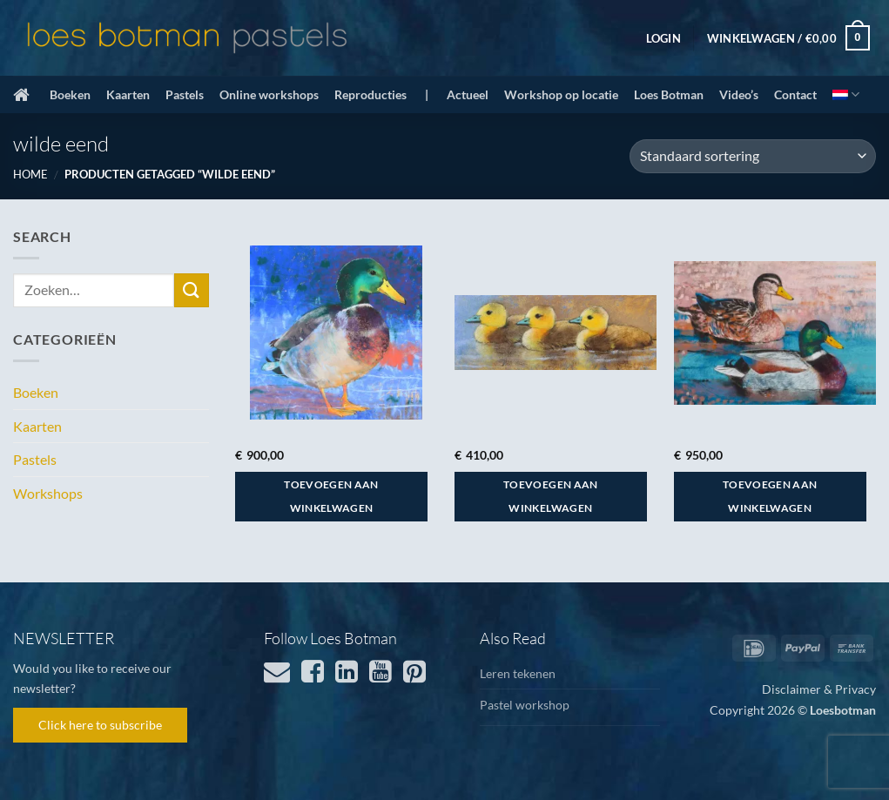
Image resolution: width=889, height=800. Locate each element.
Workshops (48, 493)
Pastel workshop (524, 704)
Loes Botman (669, 94)
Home (30, 174)
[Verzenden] (191, 290)
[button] (663, 38)
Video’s (738, 94)
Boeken (70, 94)
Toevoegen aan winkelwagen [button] (331, 496)
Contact (795, 94)
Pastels (184, 94)
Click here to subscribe (100, 724)
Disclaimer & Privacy (819, 689)
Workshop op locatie (561, 94)
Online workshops (269, 94)
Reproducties (370, 94)
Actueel (467, 94)
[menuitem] (845, 94)
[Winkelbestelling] (753, 156)
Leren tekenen (518, 673)
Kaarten (128, 94)
